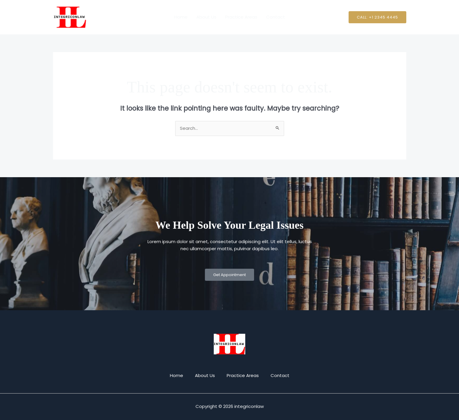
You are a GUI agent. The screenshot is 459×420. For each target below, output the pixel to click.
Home (181, 17)
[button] (377, 17)
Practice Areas (241, 17)
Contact (275, 17)
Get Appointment (229, 275)
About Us (206, 17)
